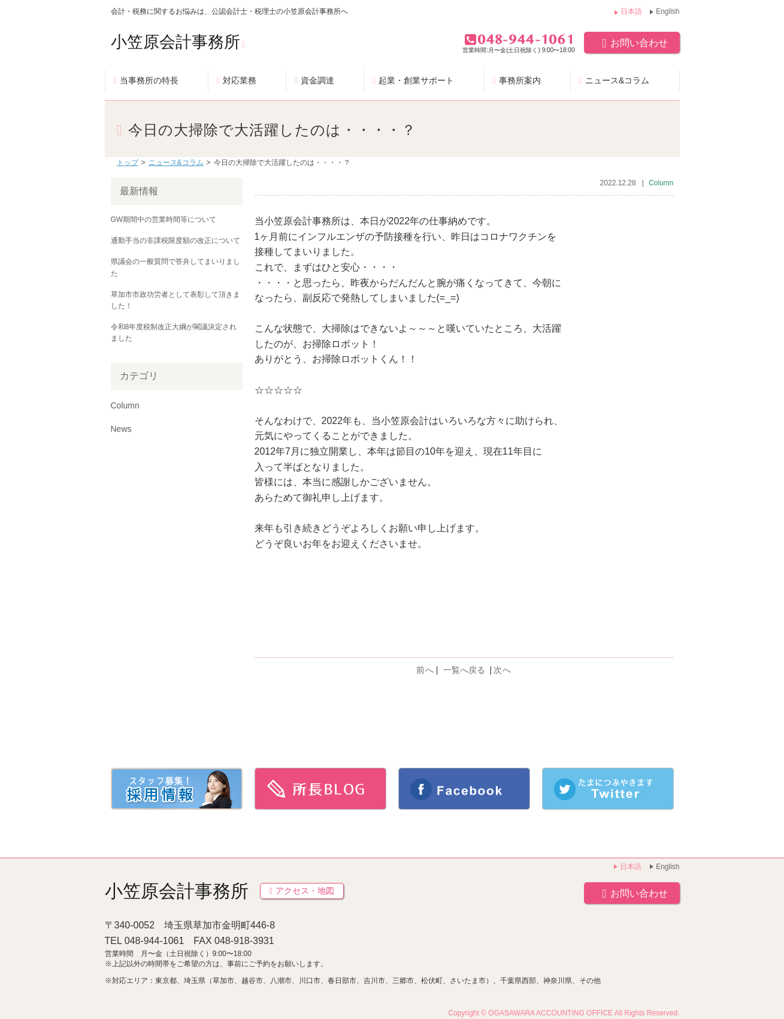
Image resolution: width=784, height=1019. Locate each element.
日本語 (631, 11)
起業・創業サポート (416, 80)
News (121, 429)
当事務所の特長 (149, 80)
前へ (425, 670)
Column (661, 183)
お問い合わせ (632, 42)
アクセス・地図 (302, 890)
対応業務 (239, 80)
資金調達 (317, 80)
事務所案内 (520, 80)
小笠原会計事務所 (178, 42)
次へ (502, 670)
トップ (127, 162)
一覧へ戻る (464, 670)
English (667, 11)
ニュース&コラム (617, 80)
